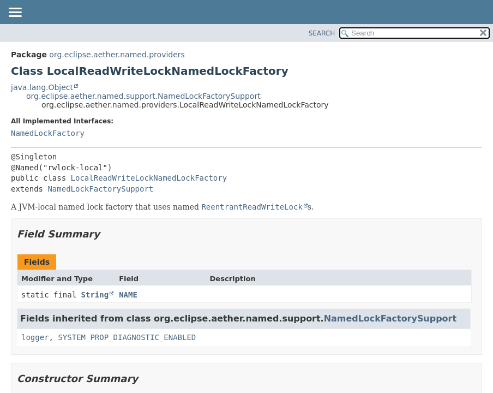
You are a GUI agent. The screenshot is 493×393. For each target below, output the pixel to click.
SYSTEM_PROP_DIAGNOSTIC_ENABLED (127, 337)
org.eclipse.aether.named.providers (117, 54)
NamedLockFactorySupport (100, 188)
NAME (128, 294)
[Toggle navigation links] (14, 13)
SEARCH (322, 33)
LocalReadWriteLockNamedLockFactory (149, 178)
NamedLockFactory (48, 133)
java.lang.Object (42, 87)
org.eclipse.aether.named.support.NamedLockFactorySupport (143, 96)
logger (35, 337)
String (95, 294)
